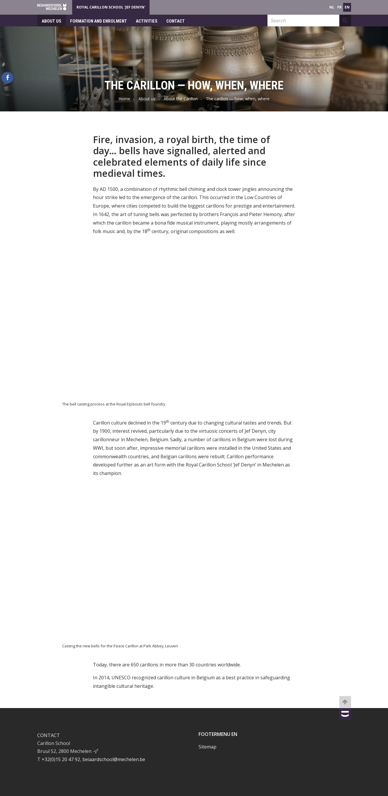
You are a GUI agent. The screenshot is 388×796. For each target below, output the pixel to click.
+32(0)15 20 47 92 (61, 759)
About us (51, 21)
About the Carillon (181, 98)
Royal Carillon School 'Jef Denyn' (111, 7)
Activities (146, 21)
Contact (175, 21)
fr (339, 7)
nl (331, 7)
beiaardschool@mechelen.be (113, 759)
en (347, 7)
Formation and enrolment (98, 21)
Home (124, 98)
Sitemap (207, 747)
